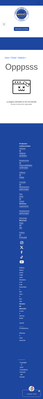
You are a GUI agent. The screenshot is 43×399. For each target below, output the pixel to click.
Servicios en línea (21, 29)
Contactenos (23, 328)
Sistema (21, 58)
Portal (13, 58)
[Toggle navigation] (38, 3)
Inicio (7, 58)
